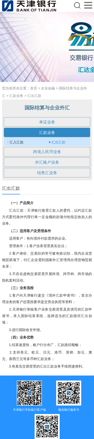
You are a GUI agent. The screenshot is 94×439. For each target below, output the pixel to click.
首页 (33, 88)
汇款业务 (16, 96)
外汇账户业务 (47, 162)
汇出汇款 (34, 96)
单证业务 (47, 122)
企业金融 (48, 88)
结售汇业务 (47, 173)
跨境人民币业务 (47, 152)
